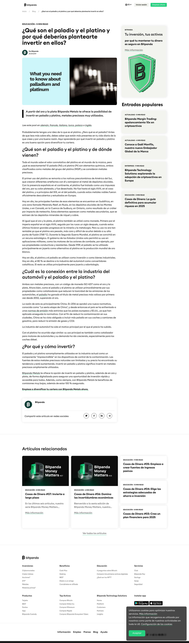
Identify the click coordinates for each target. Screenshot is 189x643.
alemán (44, 125)
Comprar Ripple (66, 611)
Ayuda (103, 630)
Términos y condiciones (74, 641)
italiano (63, 125)
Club (136, 570)
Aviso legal (26, 641)
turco (71, 125)
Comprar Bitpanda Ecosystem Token (74, 614)
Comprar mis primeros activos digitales (112, 574)
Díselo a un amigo (67, 581)
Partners (100, 611)
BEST (61, 577)
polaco (78, 125)
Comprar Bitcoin (66, 600)
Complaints (57, 641)
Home (99, 600)
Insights (100, 614)
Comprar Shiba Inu (67, 604)
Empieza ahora (158, 5)
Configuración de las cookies (156, 624)
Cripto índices (27, 574)
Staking (63, 574)
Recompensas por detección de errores (100, 641)
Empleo (77, 630)
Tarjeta (25, 600)
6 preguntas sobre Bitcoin (107, 570)
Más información (134, 50)
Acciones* (26, 577)
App (24, 611)
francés (54, 125)
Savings (137, 577)
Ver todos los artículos (94, 533)
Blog (34, 11)
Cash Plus (63, 570)
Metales (25, 584)
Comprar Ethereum (67, 607)
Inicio (24, 11)
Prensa (87, 630)
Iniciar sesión (141, 5)
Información (64, 630)
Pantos (25, 607)
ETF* (24, 581)
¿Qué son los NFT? (104, 577)
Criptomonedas (28, 570)
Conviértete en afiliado (69, 584)
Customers (101, 607)
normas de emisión (38, 311)
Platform (100, 604)
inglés (88, 125)
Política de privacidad (42, 641)
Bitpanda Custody (29, 614)
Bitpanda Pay (139, 574)
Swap (136, 581)
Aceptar (137, 633)
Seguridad (138, 584)
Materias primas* (29, 588)
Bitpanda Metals (31, 373)
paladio (43, 295)
